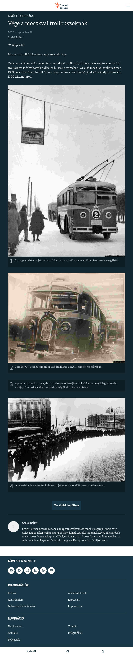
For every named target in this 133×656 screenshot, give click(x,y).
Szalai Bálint (15, 37)
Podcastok (14, 639)
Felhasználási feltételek (21, 606)
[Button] (16, 46)
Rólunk (12, 593)
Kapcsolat (73, 600)
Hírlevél (31, 651)
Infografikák (75, 633)
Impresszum (75, 606)
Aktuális (13, 633)
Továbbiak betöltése (66, 505)
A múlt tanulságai (21, 16)
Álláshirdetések (77, 593)
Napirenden (15, 626)
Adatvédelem (15, 600)
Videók (72, 626)
